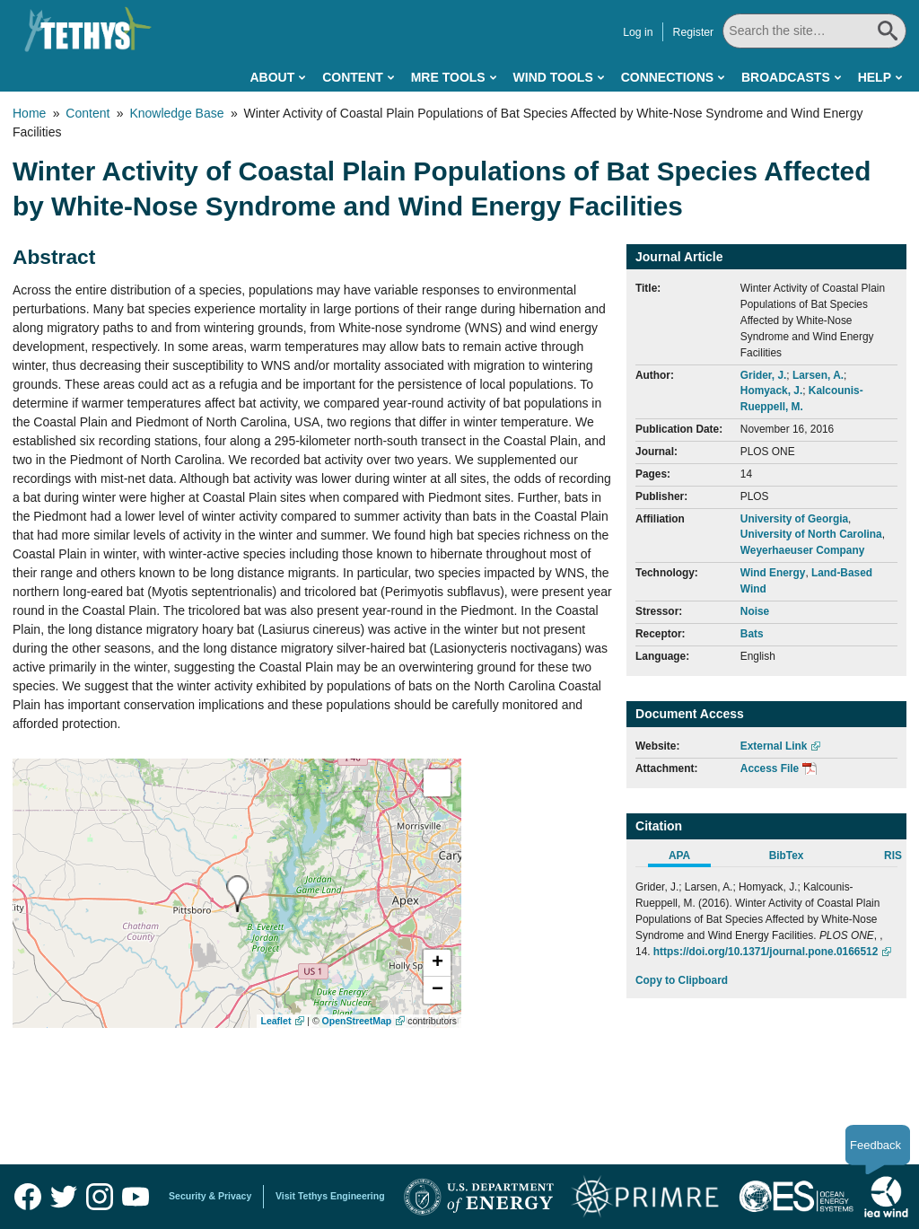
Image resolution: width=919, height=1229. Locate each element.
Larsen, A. (818, 375)
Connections (667, 77)
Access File (769, 768)
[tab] (688, 858)
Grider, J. (763, 375)
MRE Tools (448, 77)
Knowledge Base (176, 113)
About (271, 77)
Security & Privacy (210, 1195)
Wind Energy (773, 572)
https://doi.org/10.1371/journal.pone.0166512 (765, 951)
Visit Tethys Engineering (330, 1195)
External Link (774, 746)
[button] (437, 963)
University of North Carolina (811, 534)
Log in (639, 32)
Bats (752, 634)
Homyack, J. (771, 390)
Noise (754, 611)
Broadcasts (785, 77)
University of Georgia (794, 519)
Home (29, 113)
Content (352, 77)
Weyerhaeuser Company (802, 550)
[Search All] (815, 30)
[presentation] (237, 893)
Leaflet (276, 1020)
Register (695, 32)
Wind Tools (553, 77)
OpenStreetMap (357, 1020)
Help (874, 77)
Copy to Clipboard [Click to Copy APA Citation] (681, 980)
